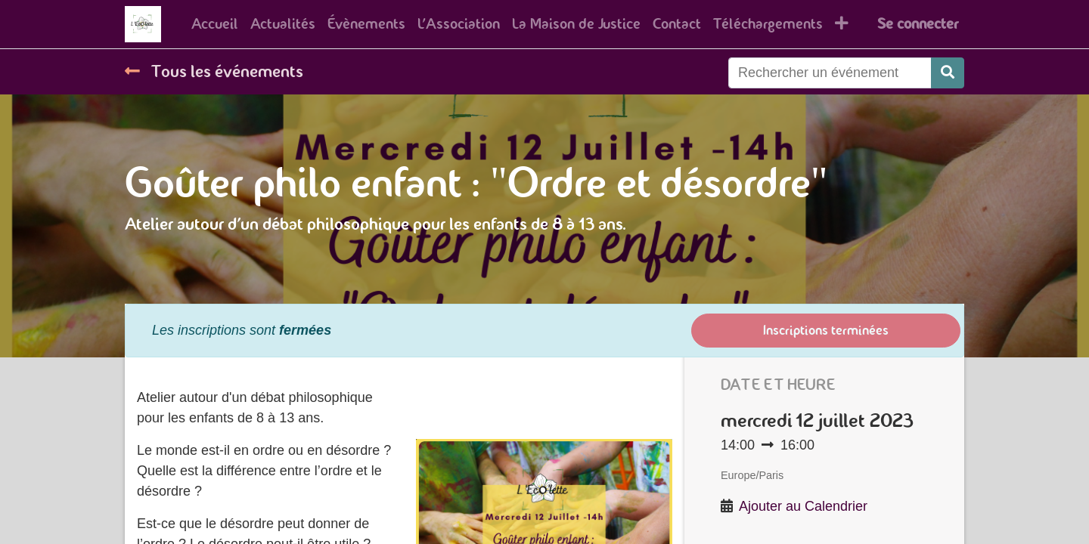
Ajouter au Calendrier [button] (803, 506)
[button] (842, 24)
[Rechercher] (947, 72)
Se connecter (917, 23)
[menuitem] (214, 24)
